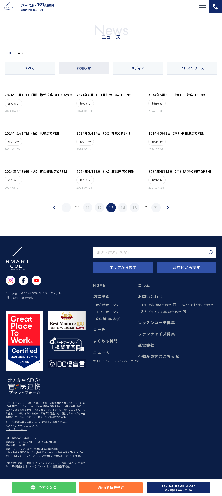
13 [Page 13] (111, 207)
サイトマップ (101, 361)
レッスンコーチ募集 (156, 322)
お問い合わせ (150, 296)
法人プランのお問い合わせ (163, 311)
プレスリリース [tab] (192, 68)
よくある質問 (105, 341)
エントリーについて (16, 429)
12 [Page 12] (99, 207)
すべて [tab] (30, 68)
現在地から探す (108, 304)
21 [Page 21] (156, 207)
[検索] (211, 252)
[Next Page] (167, 207)
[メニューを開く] (202, 6)
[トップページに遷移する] (6, 6)
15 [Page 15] (134, 207)
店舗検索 (101, 296)
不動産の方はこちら (159, 356)
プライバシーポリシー (128, 361)
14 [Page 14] (123, 207)
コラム (144, 285)
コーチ (99, 329)
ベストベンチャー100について (22, 425)
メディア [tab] (138, 68)
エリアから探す (108, 311)
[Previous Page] (54, 207)
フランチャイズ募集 (156, 334)
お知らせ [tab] (84, 68)
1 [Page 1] (66, 207)
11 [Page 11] (88, 207)
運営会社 (146, 345)
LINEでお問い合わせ (158, 304)
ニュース (101, 352)
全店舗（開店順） (109, 318)
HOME (99, 285)
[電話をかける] (215, 6)
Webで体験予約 (111, 487)
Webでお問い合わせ (198, 304)
